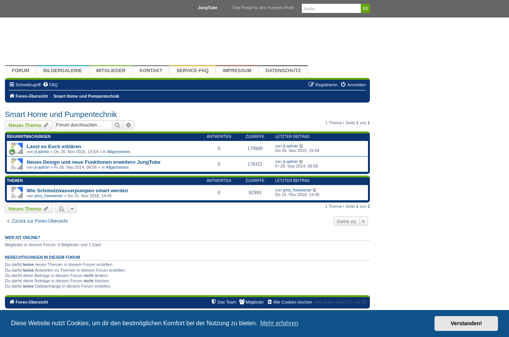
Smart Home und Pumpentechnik (61, 114)
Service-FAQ (192, 70)
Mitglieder (110, 70)
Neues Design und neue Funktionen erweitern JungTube (93, 162)
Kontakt (151, 70)
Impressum (237, 70)
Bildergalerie (62, 70)
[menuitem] (50, 84)
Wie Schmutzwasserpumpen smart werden (77, 190)
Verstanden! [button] (466, 323)
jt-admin (42, 151)
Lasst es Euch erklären (54, 146)
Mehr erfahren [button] (279, 323)
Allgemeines (118, 151)
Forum (20, 70)
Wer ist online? (22, 237)
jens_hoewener (49, 195)
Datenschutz (283, 70)
